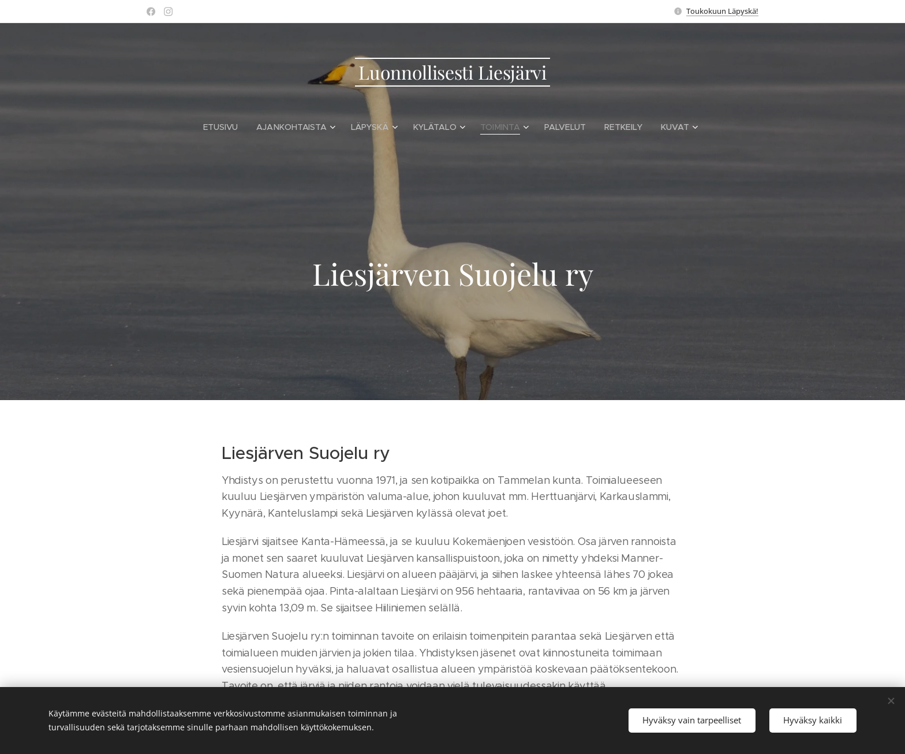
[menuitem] (226, 127)
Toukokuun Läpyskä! (722, 11)
